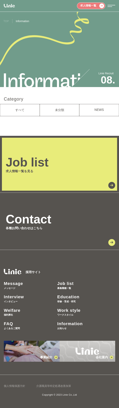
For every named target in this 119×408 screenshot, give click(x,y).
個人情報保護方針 (14, 385)
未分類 (59, 110)
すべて (19, 110)
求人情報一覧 (92, 5)
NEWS (99, 109)
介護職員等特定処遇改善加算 (53, 385)
